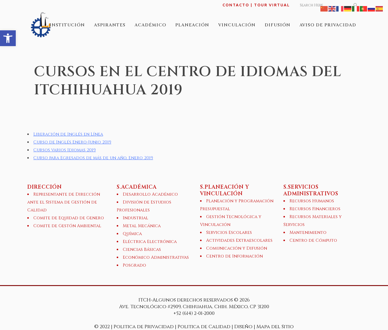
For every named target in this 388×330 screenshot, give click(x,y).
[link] (8, 38)
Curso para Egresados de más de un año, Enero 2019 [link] (93, 158)
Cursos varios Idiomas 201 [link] (63, 150)
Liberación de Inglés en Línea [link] (68, 134)
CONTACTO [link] (235, 5)
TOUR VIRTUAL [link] (272, 5)
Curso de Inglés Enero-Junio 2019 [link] (72, 142)
